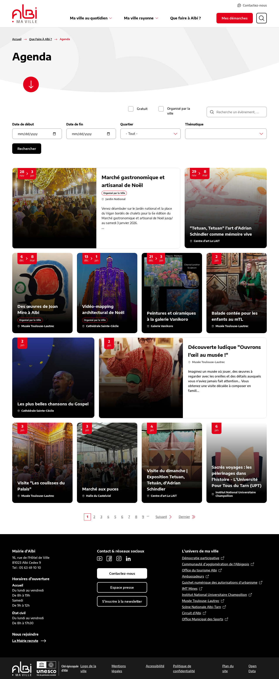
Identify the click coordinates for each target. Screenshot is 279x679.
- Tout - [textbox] (132, 133)
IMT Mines (189, 588)
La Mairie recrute (25, 641)
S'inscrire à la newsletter (122, 601)
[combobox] (150, 134)
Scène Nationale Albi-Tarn (201, 607)
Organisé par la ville (178, 111)
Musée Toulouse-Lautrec (200, 601)
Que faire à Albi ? (185, 18)
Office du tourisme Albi (199, 570)
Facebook (109, 558)
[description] (237, 112)
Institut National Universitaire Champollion (214, 595)
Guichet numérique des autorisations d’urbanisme (219, 582)
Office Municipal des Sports (202, 619)
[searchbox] (192, 134)
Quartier (126, 124)
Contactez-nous (255, 5)
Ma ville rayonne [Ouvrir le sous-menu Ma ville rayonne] (139, 18)
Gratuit (142, 109)
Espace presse (122, 587)
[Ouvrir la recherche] (261, 18)
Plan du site (228, 668)
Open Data (252, 668)
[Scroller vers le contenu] (31, 84)
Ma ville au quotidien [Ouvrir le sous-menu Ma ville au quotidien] (88, 18)
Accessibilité (155, 666)
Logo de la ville (88, 668)
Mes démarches (235, 18)
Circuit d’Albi (191, 613)
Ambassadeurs (193, 576)
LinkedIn (128, 558)
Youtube (99, 558)
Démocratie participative (200, 558)
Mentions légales (119, 668)
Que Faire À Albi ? (40, 39)
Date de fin (74, 124)
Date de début (23, 124)
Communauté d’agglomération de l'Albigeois (215, 564)
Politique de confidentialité (184, 668)
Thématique (194, 124)
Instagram (118, 558)
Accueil (16, 39)
